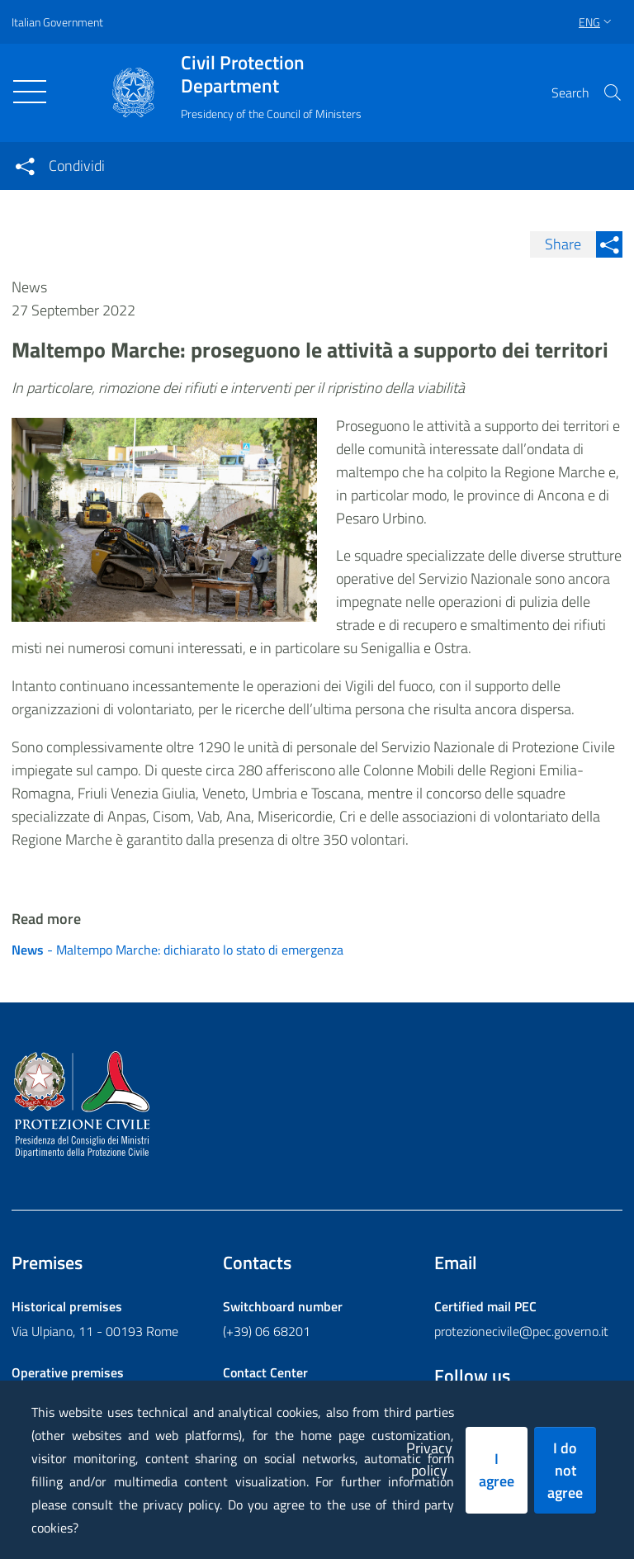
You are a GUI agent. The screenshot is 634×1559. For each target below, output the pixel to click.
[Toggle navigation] (30, 91)
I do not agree (565, 1470)
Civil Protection (271, 74)
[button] (612, 92)
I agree (496, 1470)
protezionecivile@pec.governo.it (521, 1331)
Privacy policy (429, 1459)
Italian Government (57, 22)
